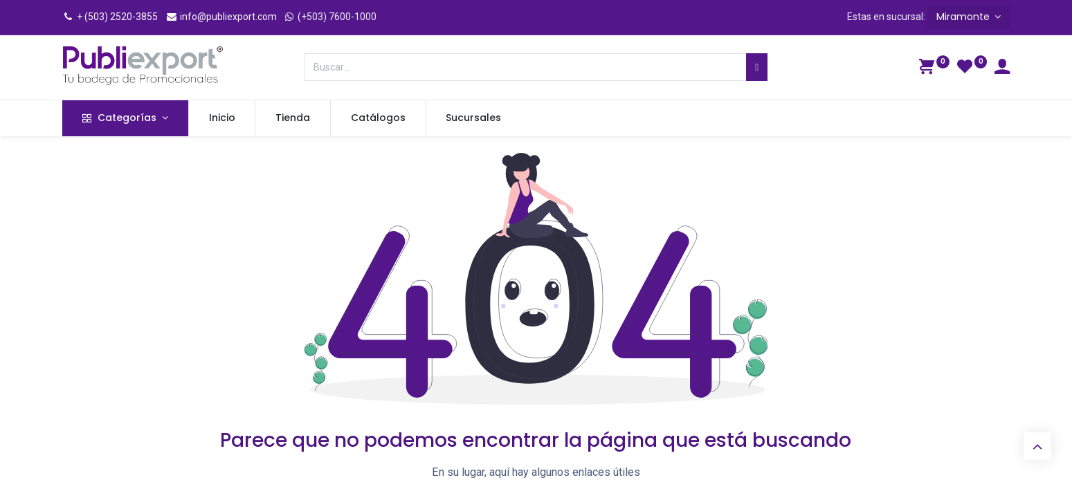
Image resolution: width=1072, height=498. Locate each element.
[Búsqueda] (756, 67)
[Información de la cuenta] (1002, 68)
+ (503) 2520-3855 (110, 16)
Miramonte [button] (964, 17)
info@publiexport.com (221, 16)
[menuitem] (222, 118)
